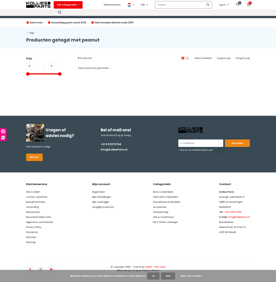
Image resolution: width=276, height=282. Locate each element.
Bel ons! (34, 157)
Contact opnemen (37, 197)
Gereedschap (141, 13)
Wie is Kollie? (33, 192)
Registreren (98, 192)
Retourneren (33, 212)
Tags (31, 32)
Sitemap (31, 242)
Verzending (32, 207)
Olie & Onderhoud (163, 13)
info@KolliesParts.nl (114, 149)
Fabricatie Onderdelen (65, 13)
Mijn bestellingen (101, 197)
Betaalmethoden (35, 202)
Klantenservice (112, 4)
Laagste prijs (224, 58)
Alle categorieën (68, 4)
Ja (153, 276)
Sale (211, 13)
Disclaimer (32, 232)
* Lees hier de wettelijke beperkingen (195, 150)
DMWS (148, 267)
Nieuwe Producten (228, 13)
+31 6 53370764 (111, 144)
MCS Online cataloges (191, 13)
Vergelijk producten (103, 207)
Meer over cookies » (191, 276)
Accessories (122, 13)
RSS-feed (160, 267)
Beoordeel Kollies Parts (38, 217)
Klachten (31, 237)
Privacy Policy (33, 227)
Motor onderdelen (37, 13)
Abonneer (237, 143)
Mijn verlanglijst (100, 202)
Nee (168, 276)
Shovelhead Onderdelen (96, 13)
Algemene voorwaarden (39, 222)
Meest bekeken (203, 58)
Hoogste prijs (243, 58)
